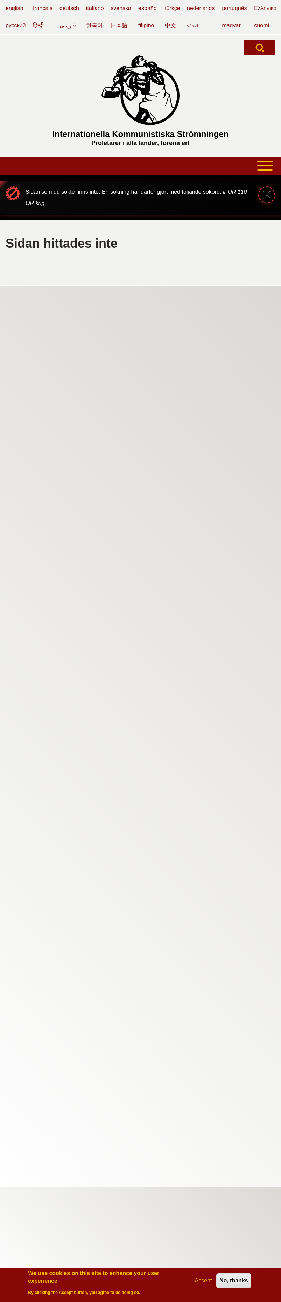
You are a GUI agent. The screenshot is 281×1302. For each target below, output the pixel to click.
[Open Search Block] (259, 47)
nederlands (201, 8)
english (14, 8)
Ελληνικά (265, 8)
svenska (121, 8)
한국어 (94, 25)
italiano (95, 8)
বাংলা (193, 25)
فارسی (67, 25)
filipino (146, 25)
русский (16, 25)
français (42, 8)
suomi (261, 25)
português (234, 8)
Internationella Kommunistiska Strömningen (140, 134)
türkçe (172, 8)
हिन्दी (38, 25)
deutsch (69, 8)
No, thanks (233, 1282)
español (148, 8)
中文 (170, 25)
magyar (231, 25)
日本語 (119, 25)
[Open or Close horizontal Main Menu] (140, 166)
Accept (203, 1282)
